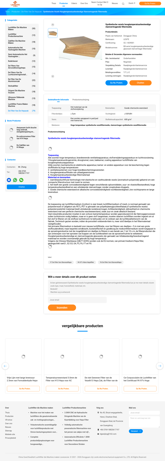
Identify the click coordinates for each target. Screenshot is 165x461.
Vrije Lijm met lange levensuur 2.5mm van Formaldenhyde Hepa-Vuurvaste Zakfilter (22, 380)
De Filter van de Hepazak (21, 110)
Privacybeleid (10, 438)
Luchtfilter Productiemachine (21, 35)
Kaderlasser (21, 61)
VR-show (8, 420)
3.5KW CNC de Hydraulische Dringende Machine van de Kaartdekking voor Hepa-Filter (76, 416)
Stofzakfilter (21, 86)
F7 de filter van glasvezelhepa (61, 262)
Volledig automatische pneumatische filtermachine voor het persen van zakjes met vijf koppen (77, 429)
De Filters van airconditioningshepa (21, 67)
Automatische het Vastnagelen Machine (21, 49)
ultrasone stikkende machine (21, 98)
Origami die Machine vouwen (21, 92)
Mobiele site (10, 434)
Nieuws (8, 427)
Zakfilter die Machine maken (21, 42)
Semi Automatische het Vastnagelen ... (21, 55)
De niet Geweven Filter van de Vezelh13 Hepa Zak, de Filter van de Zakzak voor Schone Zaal (101, 380)
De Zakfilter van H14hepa (23, 146)
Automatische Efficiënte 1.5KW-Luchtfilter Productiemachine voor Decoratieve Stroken (77, 440)
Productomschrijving (80, 100)
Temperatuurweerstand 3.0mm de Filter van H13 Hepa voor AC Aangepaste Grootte (61, 380)
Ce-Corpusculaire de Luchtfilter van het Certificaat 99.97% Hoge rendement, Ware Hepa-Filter (140, 380)
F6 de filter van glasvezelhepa (110, 262)
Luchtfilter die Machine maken (21, 28)
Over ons (8, 423)
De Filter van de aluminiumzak (21, 80)
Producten (9, 416)
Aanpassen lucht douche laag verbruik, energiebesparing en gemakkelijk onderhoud (26, 130)
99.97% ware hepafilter (86, 262)
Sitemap (8, 431)
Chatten (22, 187)
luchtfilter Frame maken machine (21, 105)
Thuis (7, 413)
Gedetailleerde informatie (58, 100)
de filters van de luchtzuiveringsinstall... (21, 73)
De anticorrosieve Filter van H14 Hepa (26, 137)
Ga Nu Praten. (150, 3)
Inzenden (62, 307)
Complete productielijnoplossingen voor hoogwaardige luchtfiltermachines (42, 441)
